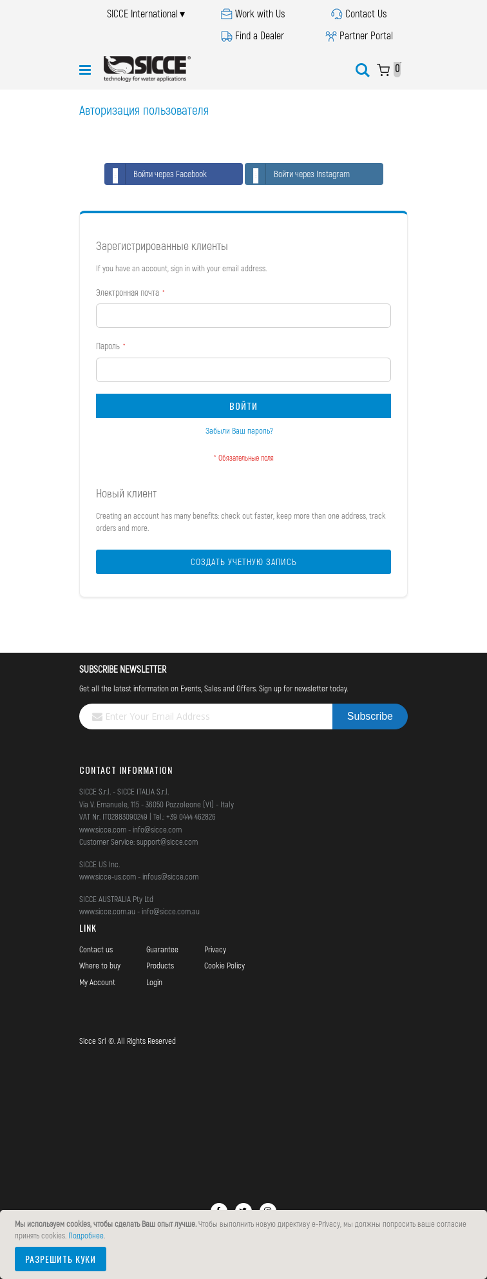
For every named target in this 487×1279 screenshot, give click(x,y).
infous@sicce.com (170, 876)
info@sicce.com (157, 829)
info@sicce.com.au (171, 911)
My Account (97, 982)
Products (160, 965)
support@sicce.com (167, 841)
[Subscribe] (370, 716)
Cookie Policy (224, 965)
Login (154, 982)
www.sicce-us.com (107, 876)
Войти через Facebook (156, 174)
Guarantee (162, 949)
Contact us (96, 949)
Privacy (215, 949)
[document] (245, 1244)
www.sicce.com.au (107, 911)
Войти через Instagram (297, 174)
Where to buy (99, 965)
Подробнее (86, 1235)
